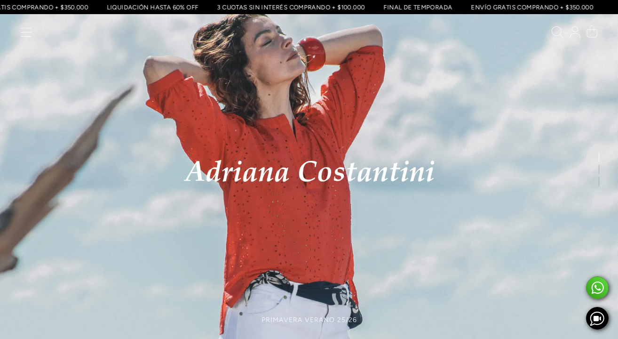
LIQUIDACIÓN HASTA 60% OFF (152, 7)
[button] (26, 35)
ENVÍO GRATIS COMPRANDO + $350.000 (532, 7)
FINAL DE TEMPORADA (417, 7)
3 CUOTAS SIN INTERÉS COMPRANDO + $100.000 (290, 7)
